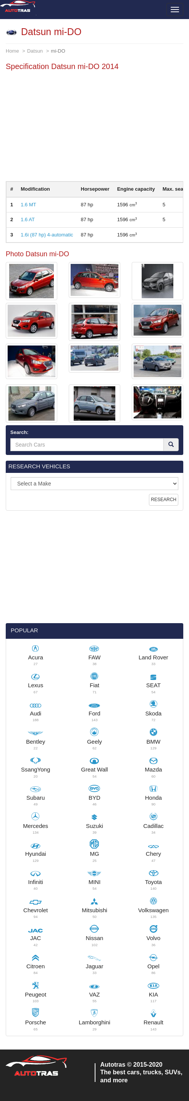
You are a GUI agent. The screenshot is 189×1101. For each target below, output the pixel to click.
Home (12, 51)
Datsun (35, 51)
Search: (19, 432)
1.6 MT (28, 204)
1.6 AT (28, 219)
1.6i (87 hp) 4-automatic (47, 235)
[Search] (171, 444)
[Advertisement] (94, 127)
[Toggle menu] (174, 9)
